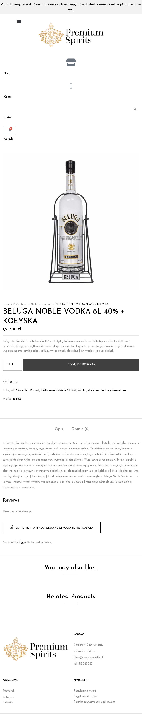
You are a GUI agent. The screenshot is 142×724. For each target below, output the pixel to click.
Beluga (16, 401)
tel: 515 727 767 (83, 666)
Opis (59, 432)
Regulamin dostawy (85, 699)
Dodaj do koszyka (81, 367)
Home (6, 307)
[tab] (59, 432)
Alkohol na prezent (41, 307)
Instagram (9, 699)
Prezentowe (20, 307)
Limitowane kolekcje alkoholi (58, 393)
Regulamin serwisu (85, 693)
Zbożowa (93, 393)
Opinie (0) (80, 432)
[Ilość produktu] (12, 367)
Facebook (9, 693)
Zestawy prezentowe (113, 393)
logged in (24, 545)
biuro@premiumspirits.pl (88, 660)
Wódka (81, 393)
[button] (19, 21)
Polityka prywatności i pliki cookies (94, 704)
